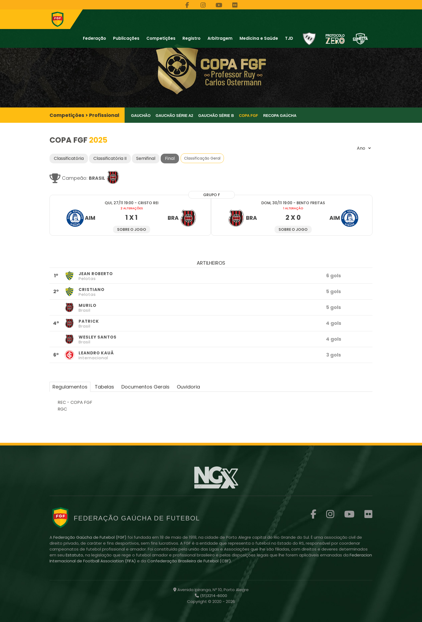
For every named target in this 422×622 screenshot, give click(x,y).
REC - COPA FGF (75, 402)
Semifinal (145, 158)
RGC (62, 409)
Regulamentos (69, 386)
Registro (191, 38)
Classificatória (69, 158)
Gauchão (140, 115)
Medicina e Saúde (259, 38)
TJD (289, 38)
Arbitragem (220, 38)
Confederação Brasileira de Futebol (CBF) (189, 561)
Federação (94, 38)
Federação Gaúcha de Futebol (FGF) (90, 537)
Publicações (126, 38)
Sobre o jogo (131, 229)
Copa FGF (248, 115)
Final (170, 158)
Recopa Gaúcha (280, 115)
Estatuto (74, 555)
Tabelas (104, 386)
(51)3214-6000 (213, 595)
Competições (160, 38)
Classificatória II (109, 158)
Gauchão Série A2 (174, 115)
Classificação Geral (202, 158)
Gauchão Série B (216, 115)
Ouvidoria (188, 386)
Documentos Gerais (145, 386)
